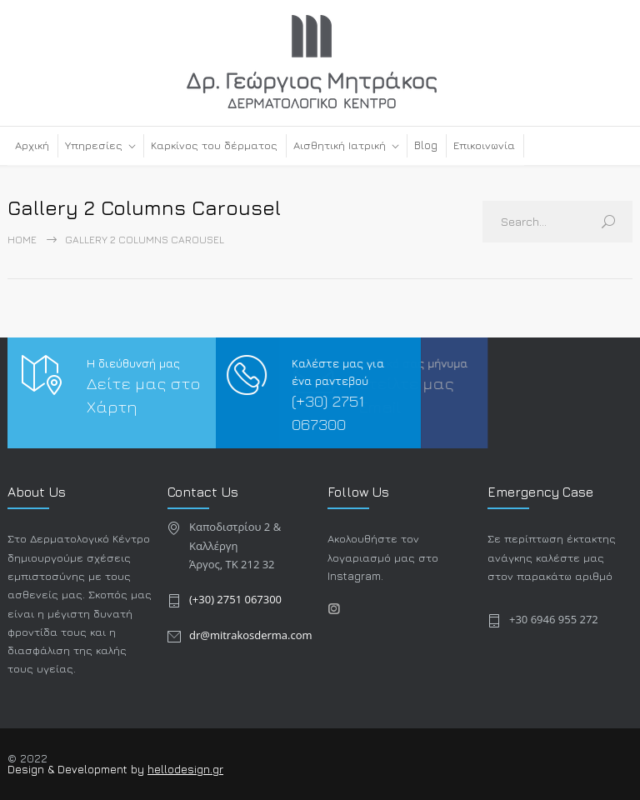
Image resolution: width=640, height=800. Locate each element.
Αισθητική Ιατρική (339, 145)
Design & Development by (78, 769)
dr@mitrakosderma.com (250, 635)
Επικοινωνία (484, 145)
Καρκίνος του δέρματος (214, 145)
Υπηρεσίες (93, 145)
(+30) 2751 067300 (235, 599)
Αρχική (32, 145)
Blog (426, 145)
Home (22, 239)
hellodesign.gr (185, 769)
